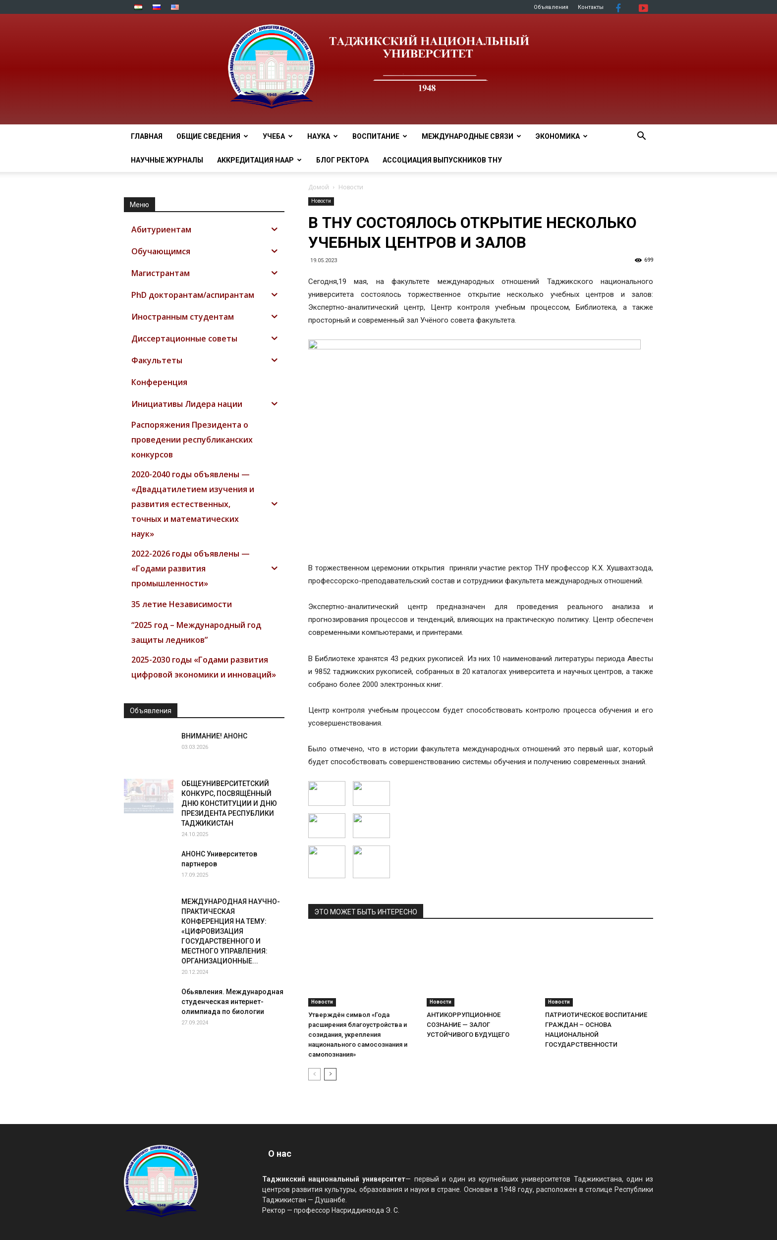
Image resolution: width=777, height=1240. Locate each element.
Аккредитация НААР (259, 160)
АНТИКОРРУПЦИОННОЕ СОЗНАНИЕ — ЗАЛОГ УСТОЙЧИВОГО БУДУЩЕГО (468, 1024)
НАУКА (322, 136)
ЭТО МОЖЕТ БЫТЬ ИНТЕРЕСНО (365, 912)
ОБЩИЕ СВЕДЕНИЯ (212, 136)
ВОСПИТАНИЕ (379, 136)
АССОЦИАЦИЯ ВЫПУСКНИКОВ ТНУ (442, 160)
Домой (318, 187)
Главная (147, 136)
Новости (321, 201)
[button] (641, 137)
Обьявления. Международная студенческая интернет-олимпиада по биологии (232, 1001)
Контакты (591, 7)
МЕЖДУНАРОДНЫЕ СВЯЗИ (471, 136)
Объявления (551, 7)
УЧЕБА (278, 136)
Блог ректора (342, 160)
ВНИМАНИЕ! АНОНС (214, 736)
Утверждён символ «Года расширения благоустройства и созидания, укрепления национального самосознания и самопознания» (357, 1034)
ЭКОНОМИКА (562, 136)
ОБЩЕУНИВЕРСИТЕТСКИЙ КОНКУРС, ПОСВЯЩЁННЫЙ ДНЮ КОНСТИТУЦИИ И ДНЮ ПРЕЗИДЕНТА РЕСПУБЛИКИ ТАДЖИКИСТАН (229, 803)
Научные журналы (167, 160)
